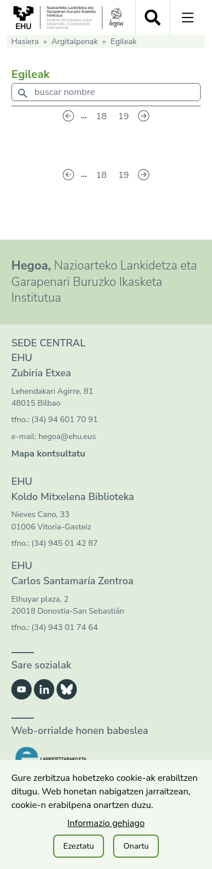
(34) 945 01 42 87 (65, 543)
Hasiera (25, 41)
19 (123, 116)
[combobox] (106, 94)
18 (101, 116)
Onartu (136, 846)
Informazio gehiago (106, 823)
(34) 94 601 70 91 (65, 419)
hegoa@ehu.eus (67, 436)
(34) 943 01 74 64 (65, 627)
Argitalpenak (74, 41)
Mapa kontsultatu (48, 453)
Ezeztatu (78, 846)
